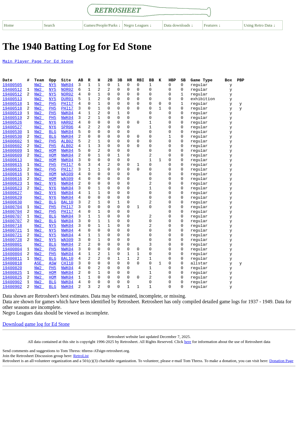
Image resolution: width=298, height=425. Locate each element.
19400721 (12, 265)
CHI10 (67, 304)
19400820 (12, 310)
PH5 (52, 112)
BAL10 (67, 231)
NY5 (52, 90)
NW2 (39, 90)
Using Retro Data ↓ (259, 25)
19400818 (12, 304)
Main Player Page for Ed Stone (38, 62)
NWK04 (67, 90)
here (187, 387)
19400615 (12, 186)
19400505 (12, 90)
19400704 (12, 236)
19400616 (12, 197)
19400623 (12, 208)
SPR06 (67, 141)
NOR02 (67, 96)
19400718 (12, 259)
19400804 (12, 287)
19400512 (12, 96)
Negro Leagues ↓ (138, 25)
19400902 (12, 327)
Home (9, 25)
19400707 (12, 248)
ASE (39, 304)
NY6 (52, 135)
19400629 (12, 225)
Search (49, 25)
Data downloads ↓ (178, 25)
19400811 (12, 298)
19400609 (12, 169)
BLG (52, 146)
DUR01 (67, 107)
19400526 (12, 135)
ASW (52, 304)
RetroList (81, 401)
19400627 (12, 220)
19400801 (12, 281)
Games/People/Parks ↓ (102, 25)
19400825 (12, 315)
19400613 (12, 180)
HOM (52, 169)
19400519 (12, 124)
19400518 (12, 112)
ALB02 (67, 158)
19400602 (12, 158)
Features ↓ (212, 25)
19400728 (12, 276)
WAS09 (67, 197)
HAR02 (67, 135)
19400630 (12, 231)
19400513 (12, 107)
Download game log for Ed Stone (36, 370)
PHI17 (67, 112)
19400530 (12, 146)
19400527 (12, 141)
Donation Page (281, 406)
